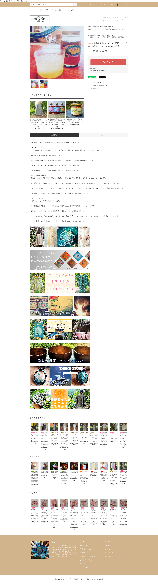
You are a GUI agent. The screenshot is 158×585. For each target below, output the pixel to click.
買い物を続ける (93, 88)
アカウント (92, 5)
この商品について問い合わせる (97, 85)
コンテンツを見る (68, 10)
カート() (123, 5)
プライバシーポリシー (87, 560)
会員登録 (102, 5)
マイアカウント (110, 542)
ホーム (32, 10)
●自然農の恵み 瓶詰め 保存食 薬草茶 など (103, 26)
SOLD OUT (108, 62)
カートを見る (109, 553)
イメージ (104, 135)
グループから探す (55, 10)
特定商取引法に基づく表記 (97, 70)
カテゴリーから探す (41, 10)
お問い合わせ (109, 556)
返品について (93, 68)
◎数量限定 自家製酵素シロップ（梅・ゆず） (99, 28)
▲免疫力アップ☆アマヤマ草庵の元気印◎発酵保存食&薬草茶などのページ (109, 29)
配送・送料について (86, 549)
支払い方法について (86, 545)
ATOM (86, 567)
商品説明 (54, 135)
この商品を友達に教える (96, 82)
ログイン (112, 5)
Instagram (83, 563)
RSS (81, 567)
